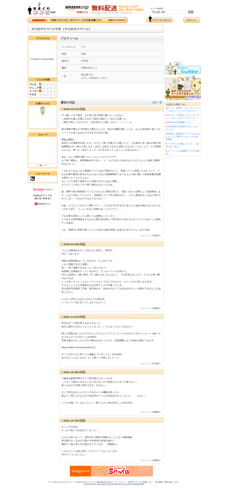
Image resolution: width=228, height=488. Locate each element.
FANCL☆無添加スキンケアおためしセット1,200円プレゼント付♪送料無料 (183, 137)
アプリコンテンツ (160, 19)
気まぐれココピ (43, 8)
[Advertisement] (111, 91)
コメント (145, 235)
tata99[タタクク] (134, 482)
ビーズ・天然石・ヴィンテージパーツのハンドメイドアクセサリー (182, 109)
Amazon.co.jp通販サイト (179, 122)
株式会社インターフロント (115, 482)
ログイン (192, 20)
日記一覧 (157, 102)
